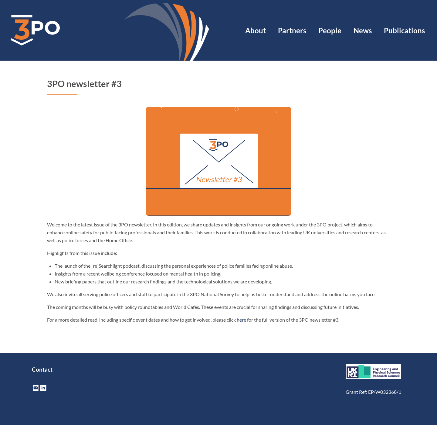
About (255, 30)
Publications (404, 30)
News (363, 30)
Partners (292, 30)
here (241, 320)
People (329, 30)
